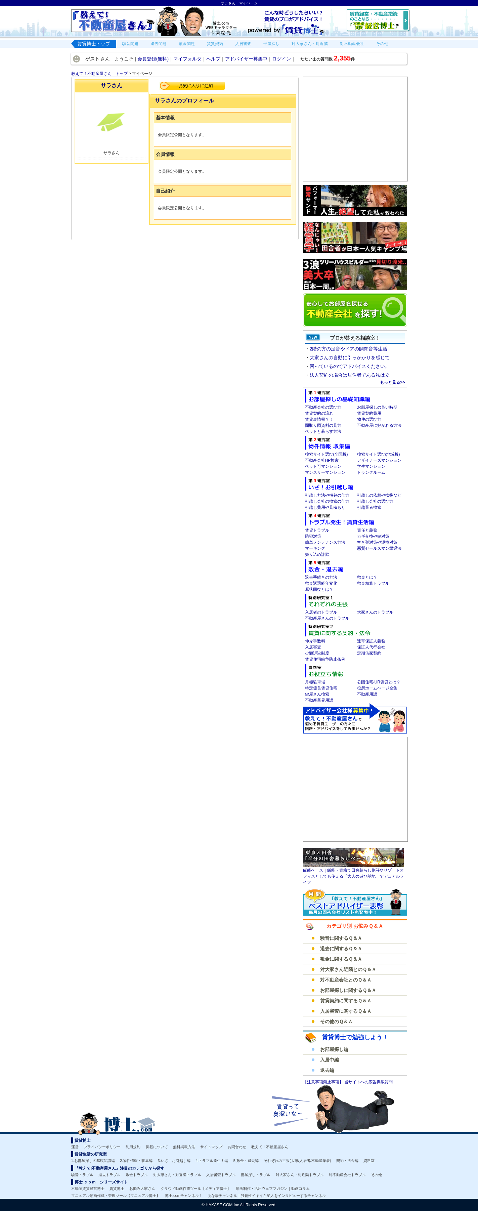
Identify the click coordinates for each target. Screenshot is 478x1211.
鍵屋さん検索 (317, 694)
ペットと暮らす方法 (323, 431)
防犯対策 (313, 536)
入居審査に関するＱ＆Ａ (346, 1011)
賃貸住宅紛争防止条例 (325, 659)
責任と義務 (367, 530)
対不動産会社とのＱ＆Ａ (346, 980)
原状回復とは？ (319, 589)
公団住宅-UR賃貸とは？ (378, 682)
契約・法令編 (347, 1161)
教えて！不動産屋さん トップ (99, 73)
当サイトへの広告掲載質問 (368, 1082)
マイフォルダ (187, 58)
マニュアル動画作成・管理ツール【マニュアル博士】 (115, 1196)
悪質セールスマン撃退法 (379, 548)
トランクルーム (371, 472)
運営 (75, 1147)
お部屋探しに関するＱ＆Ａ (348, 990)
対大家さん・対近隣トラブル (177, 1175)
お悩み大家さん (142, 1188)
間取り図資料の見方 (323, 425)
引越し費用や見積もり (325, 507)
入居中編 (329, 1059)
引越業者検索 (369, 507)
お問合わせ (237, 1147)
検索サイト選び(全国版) (326, 454)
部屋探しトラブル (255, 1175)
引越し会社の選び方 (375, 501)
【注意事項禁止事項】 (323, 1082)
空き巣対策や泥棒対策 (377, 542)
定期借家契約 (369, 653)
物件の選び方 (369, 419)
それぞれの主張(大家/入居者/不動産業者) (297, 1161)
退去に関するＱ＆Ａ (341, 948)
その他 (376, 1175)
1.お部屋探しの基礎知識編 (93, 1161)
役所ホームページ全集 (377, 688)
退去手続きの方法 (321, 577)
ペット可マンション (323, 466)
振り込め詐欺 (317, 554)
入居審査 (313, 647)
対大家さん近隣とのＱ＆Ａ (348, 969)
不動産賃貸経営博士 (87, 1188)
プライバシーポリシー (102, 1147)
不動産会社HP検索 (322, 460)
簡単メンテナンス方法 (325, 542)
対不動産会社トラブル (347, 1175)
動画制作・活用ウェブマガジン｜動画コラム (273, 1188)
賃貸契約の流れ (319, 413)
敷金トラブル (137, 1175)
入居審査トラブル (221, 1175)
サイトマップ (211, 1147)
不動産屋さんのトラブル (327, 618)
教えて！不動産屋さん (269, 1147)
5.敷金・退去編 (246, 1161)
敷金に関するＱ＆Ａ (341, 959)
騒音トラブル (82, 1175)
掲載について (157, 1147)
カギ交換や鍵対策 (373, 536)
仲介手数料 (315, 641)
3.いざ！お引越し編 (174, 1161)
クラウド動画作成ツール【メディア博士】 (196, 1188)
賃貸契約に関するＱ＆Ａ (346, 1000)
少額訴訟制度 (317, 653)
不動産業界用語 (319, 700)
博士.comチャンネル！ (184, 1196)
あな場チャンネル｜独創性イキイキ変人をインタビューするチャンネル (267, 1196)
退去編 (327, 1070)
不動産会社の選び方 (323, 407)
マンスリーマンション (325, 472)
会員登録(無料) (153, 58)
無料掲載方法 (184, 1147)
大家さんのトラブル (375, 612)
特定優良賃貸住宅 (321, 688)
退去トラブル (109, 1175)
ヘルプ (213, 58)
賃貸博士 (117, 1188)
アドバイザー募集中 (246, 58)
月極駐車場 (315, 682)
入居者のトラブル (321, 612)
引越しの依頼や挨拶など (379, 495)
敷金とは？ (367, 577)
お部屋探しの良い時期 (377, 407)
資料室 (369, 1161)
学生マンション (371, 466)
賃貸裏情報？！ (319, 419)
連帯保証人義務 (371, 641)
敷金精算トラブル (373, 583)
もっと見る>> (392, 382)
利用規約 (133, 1147)
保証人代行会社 (371, 647)
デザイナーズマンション (379, 460)
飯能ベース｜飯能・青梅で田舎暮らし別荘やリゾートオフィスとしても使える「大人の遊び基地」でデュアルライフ (353, 876)
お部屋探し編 (334, 1049)
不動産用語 (367, 694)
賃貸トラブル (317, 530)
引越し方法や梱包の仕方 (327, 495)
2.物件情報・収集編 (136, 1161)
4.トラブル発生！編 (211, 1161)
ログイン (281, 58)
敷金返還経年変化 (321, 583)
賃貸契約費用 (369, 413)
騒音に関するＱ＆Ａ (341, 938)
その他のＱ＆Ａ (336, 1021)
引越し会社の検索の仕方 (327, 501)
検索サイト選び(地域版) (378, 454)
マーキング (315, 548)
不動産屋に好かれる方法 (379, 425)
